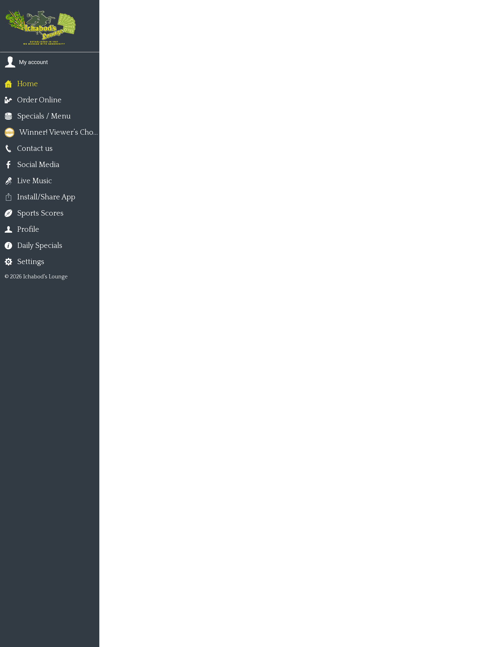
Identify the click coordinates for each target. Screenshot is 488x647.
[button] (26, 62)
